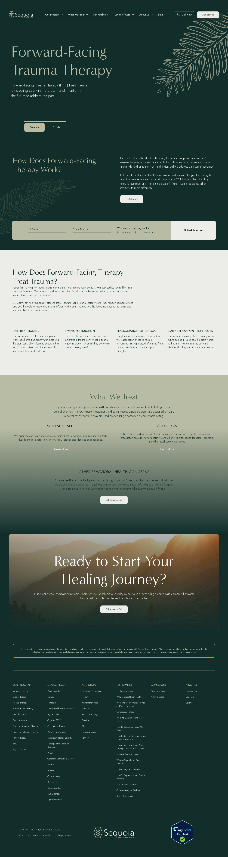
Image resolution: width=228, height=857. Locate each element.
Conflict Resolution (125, 691)
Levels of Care (192, 691)
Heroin (85, 696)
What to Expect (157, 696)
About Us (191, 685)
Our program (22, 685)
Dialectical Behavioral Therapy (26, 732)
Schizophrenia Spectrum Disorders (58, 745)
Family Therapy (19, 737)
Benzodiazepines (89, 732)
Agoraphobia (53, 714)
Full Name (33, 229)
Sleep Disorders (54, 787)
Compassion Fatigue (125, 711)
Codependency (53, 776)
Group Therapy (19, 696)
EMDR (15, 743)
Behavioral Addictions (91, 691)
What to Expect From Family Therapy (129, 762)
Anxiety (50, 770)
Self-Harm (51, 702)
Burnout (50, 696)
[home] (21, 14)
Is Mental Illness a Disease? (128, 754)
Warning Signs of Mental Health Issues (131, 719)
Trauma (50, 764)
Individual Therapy (21, 691)
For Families (124, 685)
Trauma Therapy (20, 702)
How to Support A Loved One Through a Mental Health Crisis (130, 747)
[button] (54, 15)
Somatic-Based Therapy (23, 708)
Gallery (189, 702)
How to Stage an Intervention (129, 769)
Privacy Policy (44, 829)
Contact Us (26, 829)
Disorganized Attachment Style (60, 708)
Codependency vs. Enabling (129, 790)
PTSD (49, 752)
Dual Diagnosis (54, 793)
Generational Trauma (56, 726)
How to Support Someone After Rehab (130, 728)
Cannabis (86, 708)
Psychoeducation (20, 720)
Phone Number (81, 229)
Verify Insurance (158, 691)
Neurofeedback (19, 714)
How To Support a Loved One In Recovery (131, 777)
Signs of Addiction (125, 796)
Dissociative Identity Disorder (59, 737)
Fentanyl (85, 737)
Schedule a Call (114, 500)
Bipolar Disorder (54, 799)
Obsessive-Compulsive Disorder (61, 758)
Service (34, 127)
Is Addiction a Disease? (127, 784)
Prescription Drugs (90, 714)
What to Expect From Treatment (130, 696)
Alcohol (85, 726)
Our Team (190, 696)
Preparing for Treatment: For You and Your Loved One (131, 704)
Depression (52, 782)
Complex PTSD (54, 720)
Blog (160, 14)
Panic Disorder (53, 691)
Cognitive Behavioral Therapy (25, 726)
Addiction (89, 685)
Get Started (208, 14)
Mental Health (57, 685)
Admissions (158, 685)
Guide (56, 127)
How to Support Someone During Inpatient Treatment (131, 737)
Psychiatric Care (20, 749)
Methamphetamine (90, 702)
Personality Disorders (56, 732)
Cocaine (85, 720)
